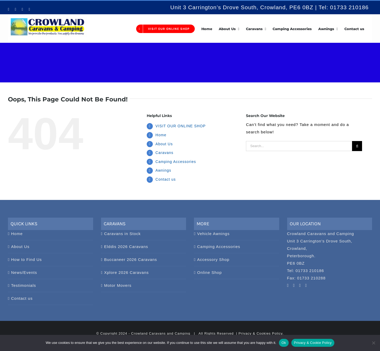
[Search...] (299, 146)
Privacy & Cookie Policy (313, 343)
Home (160, 135)
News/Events (24, 272)
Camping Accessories (175, 162)
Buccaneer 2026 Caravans (130, 259)
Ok (284, 343)
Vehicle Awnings (213, 233)
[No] (373, 342)
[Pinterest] (294, 285)
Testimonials (23, 285)
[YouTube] (288, 285)
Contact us (165, 179)
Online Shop (209, 272)
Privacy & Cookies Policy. (261, 333)
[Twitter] (306, 285)
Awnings (163, 170)
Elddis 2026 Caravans (126, 246)
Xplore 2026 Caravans (126, 272)
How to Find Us (26, 259)
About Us (164, 144)
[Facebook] (300, 285)
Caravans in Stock (122, 233)
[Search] (357, 146)
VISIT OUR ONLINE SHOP (180, 126)
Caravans (164, 153)
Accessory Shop (213, 259)
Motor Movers (118, 285)
